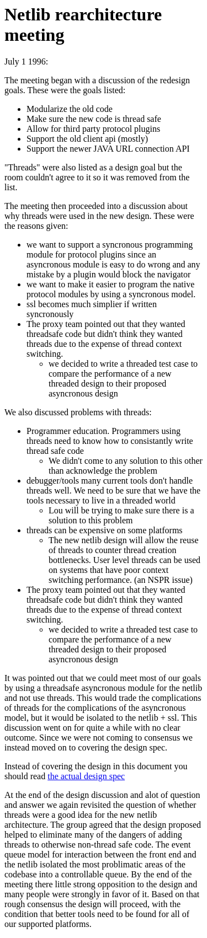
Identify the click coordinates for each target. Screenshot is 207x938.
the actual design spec (86, 776)
